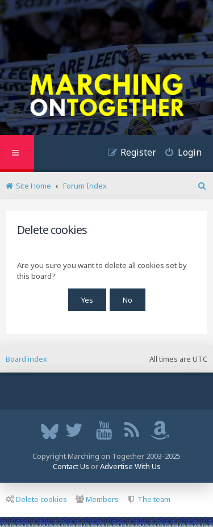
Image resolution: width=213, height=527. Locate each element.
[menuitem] (179, 153)
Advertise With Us (130, 466)
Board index (26, 359)
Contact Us (71, 466)
